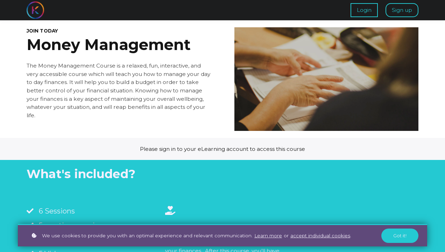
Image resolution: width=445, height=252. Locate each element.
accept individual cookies (320, 235)
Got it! (400, 235)
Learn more (268, 235)
